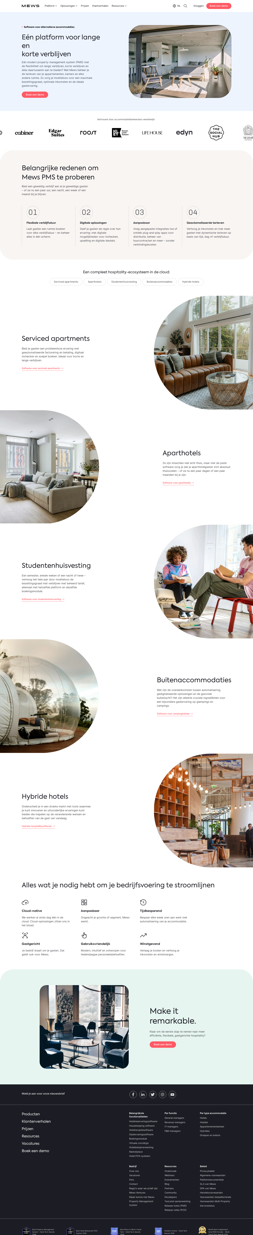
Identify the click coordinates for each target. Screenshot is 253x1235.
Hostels (204, 1122)
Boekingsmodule (138, 1138)
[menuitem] (50, 5)
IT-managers (171, 1126)
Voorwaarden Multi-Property (215, 1201)
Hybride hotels (190, 281)
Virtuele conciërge (139, 1143)
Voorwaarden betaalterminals (215, 1197)
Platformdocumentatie (212, 1179)
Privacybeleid (207, 1171)
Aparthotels (95, 281)
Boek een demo (219, 5)
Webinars (169, 1175)
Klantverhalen (100, 5)
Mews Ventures (137, 1192)
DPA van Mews (208, 1188)
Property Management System (141, 1203)
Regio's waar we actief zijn (143, 1188)
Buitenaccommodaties (159, 281)
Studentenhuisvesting (124, 281)
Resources (30, 1136)
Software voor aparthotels (177, 482)
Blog (167, 1184)
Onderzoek (171, 1171)
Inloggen (199, 5)
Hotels (203, 1117)
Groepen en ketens (210, 1135)
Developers (171, 1197)
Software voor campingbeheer (173, 713)
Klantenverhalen (36, 1121)
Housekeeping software (142, 1125)
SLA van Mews (208, 1184)
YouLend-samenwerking (177, 1201)
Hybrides (205, 1131)
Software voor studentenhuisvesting (41, 599)
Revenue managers (175, 1122)
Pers (131, 1179)
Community (171, 1192)
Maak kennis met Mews (141, 1197)
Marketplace (136, 1151)
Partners (169, 1188)
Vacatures (30, 1143)
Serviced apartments (66, 281)
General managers (174, 1117)
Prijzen (85, 5)
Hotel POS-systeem (139, 1156)
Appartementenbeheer (212, 1126)
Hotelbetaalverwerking (141, 1147)
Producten (31, 1114)
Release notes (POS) (176, 1210)
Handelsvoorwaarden (211, 1192)
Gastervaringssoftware (141, 1134)
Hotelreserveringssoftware (143, 1121)
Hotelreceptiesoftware (141, 1130)
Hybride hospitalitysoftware (37, 826)
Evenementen (172, 1179)
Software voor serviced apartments (41, 368)
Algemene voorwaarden (212, 1175)
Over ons (134, 1171)
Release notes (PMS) (176, 1205)
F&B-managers (172, 1131)
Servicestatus (207, 1205)
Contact (133, 1184)
